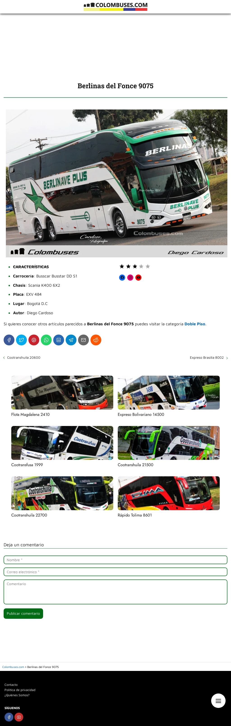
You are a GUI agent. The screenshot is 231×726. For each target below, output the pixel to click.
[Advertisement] (115, 47)
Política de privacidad (20, 690)
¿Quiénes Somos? (17, 695)
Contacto (11, 684)
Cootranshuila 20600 (23, 357)
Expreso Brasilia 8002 (207, 357)
